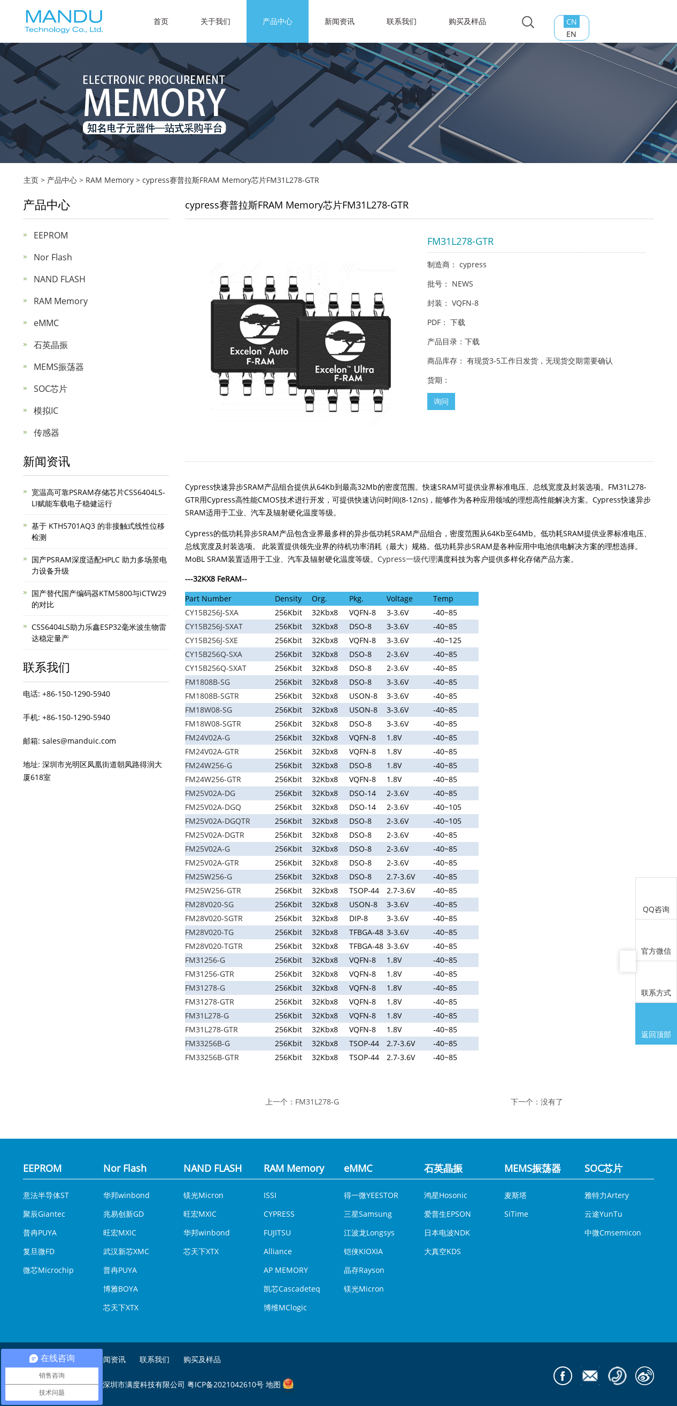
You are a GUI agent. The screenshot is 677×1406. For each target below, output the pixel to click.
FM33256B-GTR (212, 1057)
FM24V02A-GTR (212, 751)
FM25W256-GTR (213, 890)
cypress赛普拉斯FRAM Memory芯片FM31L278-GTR (230, 180)
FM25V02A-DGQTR (217, 821)
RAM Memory (110, 180)
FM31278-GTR (209, 1001)
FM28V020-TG (209, 932)
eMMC (46, 323)
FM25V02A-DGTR (214, 835)
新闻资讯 (340, 21)
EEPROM (51, 235)
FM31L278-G (207, 1015)
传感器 (46, 432)
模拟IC (46, 410)
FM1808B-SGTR (212, 696)
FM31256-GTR (209, 974)
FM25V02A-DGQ (213, 807)
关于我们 (215, 21)
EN (571, 34)
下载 (457, 322)
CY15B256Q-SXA (213, 654)
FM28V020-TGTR (214, 946)
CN (571, 22)
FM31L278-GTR (211, 1029)
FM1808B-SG (207, 682)
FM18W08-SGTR (213, 724)
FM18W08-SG (208, 710)
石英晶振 (51, 345)
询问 (441, 401)
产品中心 (278, 21)
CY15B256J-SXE (211, 640)
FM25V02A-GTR (212, 862)
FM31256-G (205, 960)
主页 (31, 180)
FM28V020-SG (209, 904)
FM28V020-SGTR (214, 918)
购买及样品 (467, 21)
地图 (273, 1385)
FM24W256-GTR (213, 779)
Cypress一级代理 (407, 559)
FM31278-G (205, 988)
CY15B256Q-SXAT (216, 668)
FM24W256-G (208, 765)
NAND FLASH (60, 279)
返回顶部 (656, 1024)
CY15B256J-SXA (212, 612)
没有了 (552, 1101)
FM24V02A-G (207, 737)
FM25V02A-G (207, 849)
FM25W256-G (208, 876)
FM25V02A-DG (210, 793)
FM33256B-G (207, 1043)
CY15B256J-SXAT (214, 626)
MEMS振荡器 (59, 367)
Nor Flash (53, 257)
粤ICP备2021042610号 (225, 1385)
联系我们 (402, 21)
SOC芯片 (50, 389)
